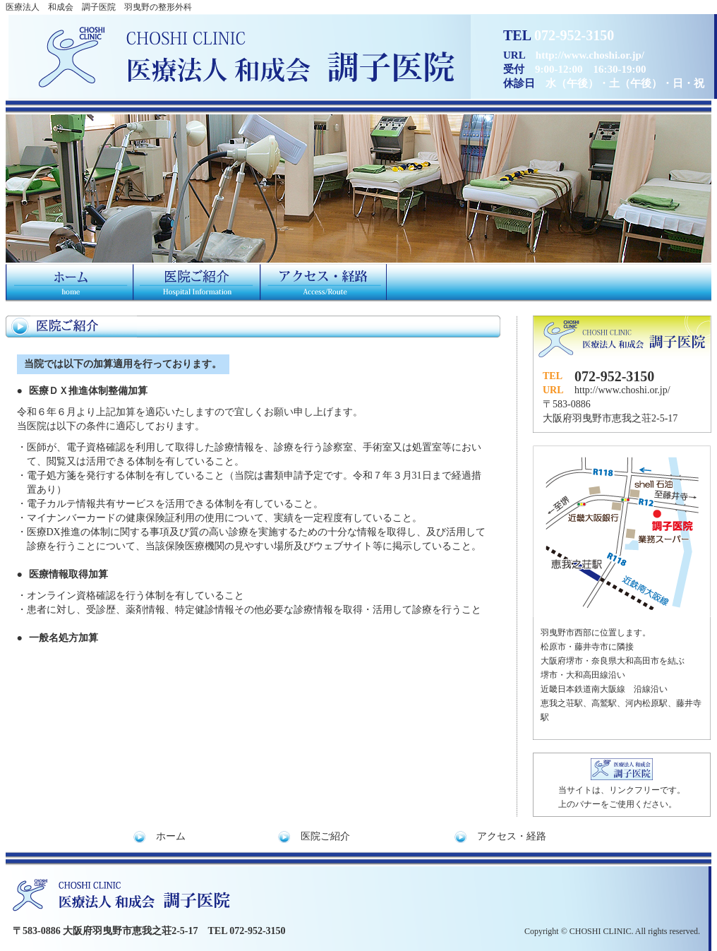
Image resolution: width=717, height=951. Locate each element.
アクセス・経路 (511, 836)
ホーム (171, 836)
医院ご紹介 (325, 836)
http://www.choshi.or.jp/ (622, 390)
